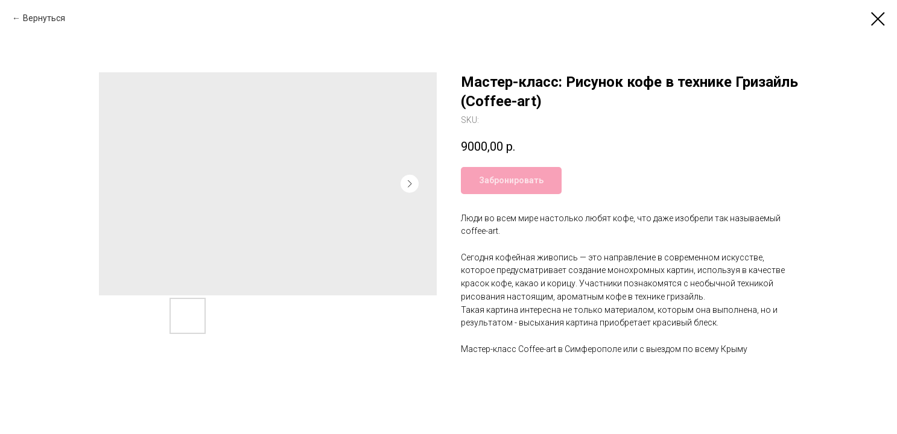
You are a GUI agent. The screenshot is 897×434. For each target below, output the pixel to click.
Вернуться (44, 18)
